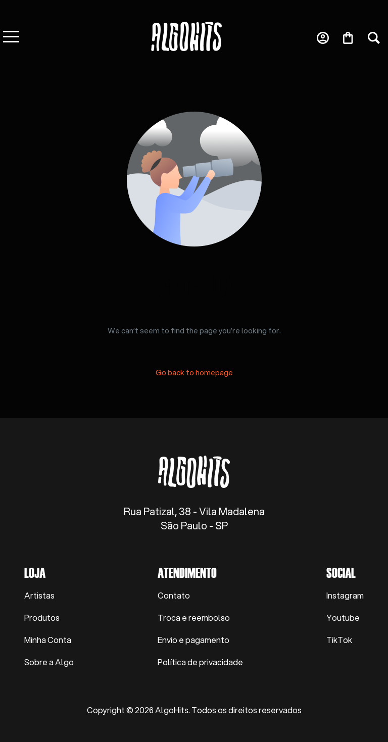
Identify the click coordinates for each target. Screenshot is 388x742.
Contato (174, 595)
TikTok (339, 640)
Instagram (345, 595)
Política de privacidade (200, 662)
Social (341, 572)
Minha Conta (47, 640)
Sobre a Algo (49, 662)
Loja (34, 572)
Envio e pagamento (193, 640)
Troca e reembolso (194, 617)
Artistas (39, 595)
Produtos (42, 617)
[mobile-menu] (31, 36)
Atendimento (187, 572)
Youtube (343, 617)
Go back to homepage (194, 372)
